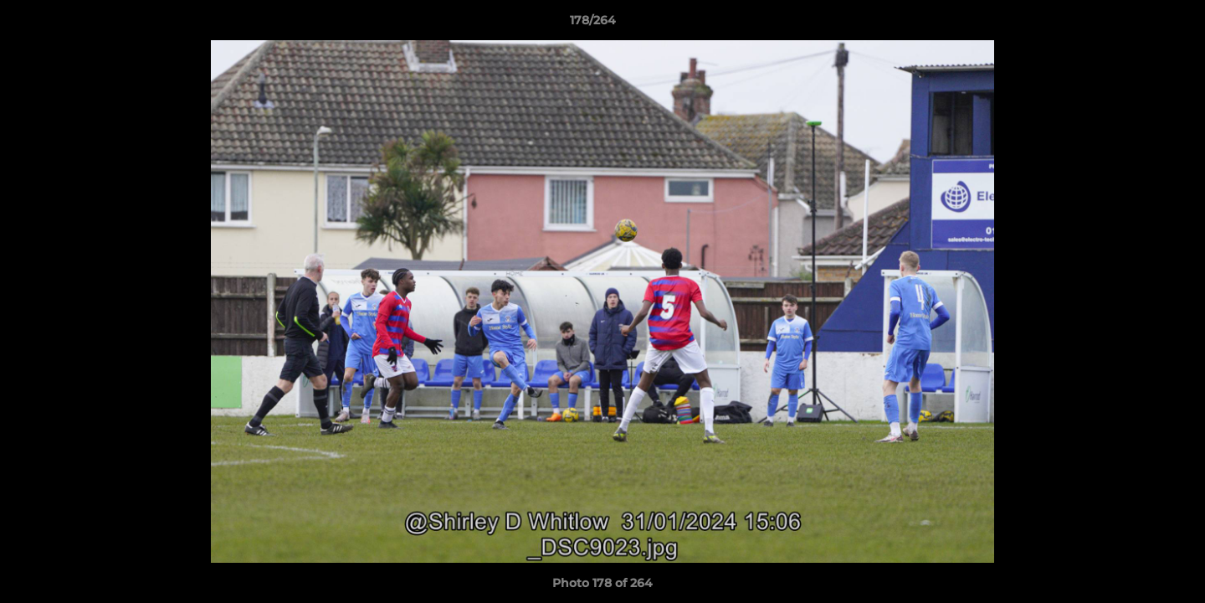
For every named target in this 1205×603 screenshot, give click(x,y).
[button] (1135, 24)
